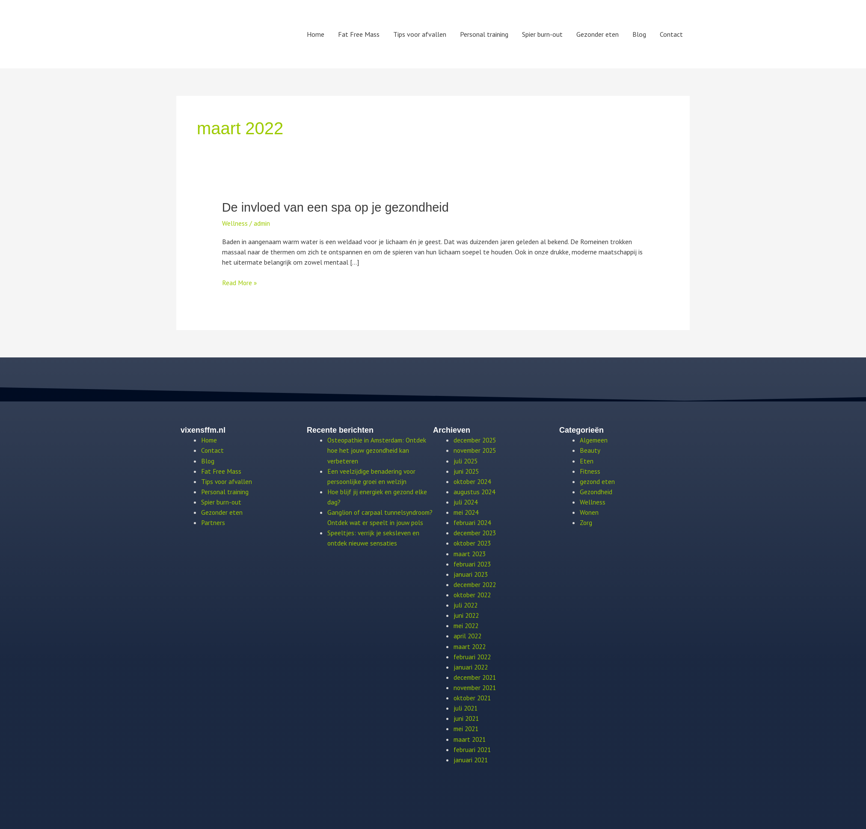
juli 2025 (466, 460)
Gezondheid (596, 491)
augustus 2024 (475, 491)
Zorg (586, 522)
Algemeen (594, 440)
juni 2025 (467, 470)
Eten (586, 460)
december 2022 (476, 583)
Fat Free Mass (359, 34)
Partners (213, 522)
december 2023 (476, 532)
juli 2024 (466, 501)
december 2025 (476, 440)
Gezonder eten (597, 34)
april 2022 (468, 635)
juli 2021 (466, 706)
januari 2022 (471, 665)
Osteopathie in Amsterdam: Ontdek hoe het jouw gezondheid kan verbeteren (378, 450)
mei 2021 (467, 727)
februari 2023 (473, 563)
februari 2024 (473, 522)
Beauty (590, 450)
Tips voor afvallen (419, 34)
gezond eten (598, 481)
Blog (639, 34)
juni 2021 (467, 717)
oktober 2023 (473, 542)
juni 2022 (467, 614)
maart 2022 (471, 645)
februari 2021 (473, 747)
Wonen (589, 511)
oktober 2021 (473, 696)
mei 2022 (467, 624)
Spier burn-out (542, 34)
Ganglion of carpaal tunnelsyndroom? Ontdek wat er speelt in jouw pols (374, 522)
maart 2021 (471, 737)
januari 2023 (471, 573)
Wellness (235, 222)
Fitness (590, 470)
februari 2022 (473, 655)
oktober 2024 (473, 481)
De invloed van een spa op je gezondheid (339, 207)
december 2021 (476, 676)
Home (315, 34)
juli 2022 (466, 604)
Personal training (484, 34)
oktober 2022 (473, 594)
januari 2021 (471, 758)
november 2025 (476, 450)
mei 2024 (467, 511)
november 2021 (476, 686)
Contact (671, 34)
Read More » (240, 282)
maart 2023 (471, 553)
